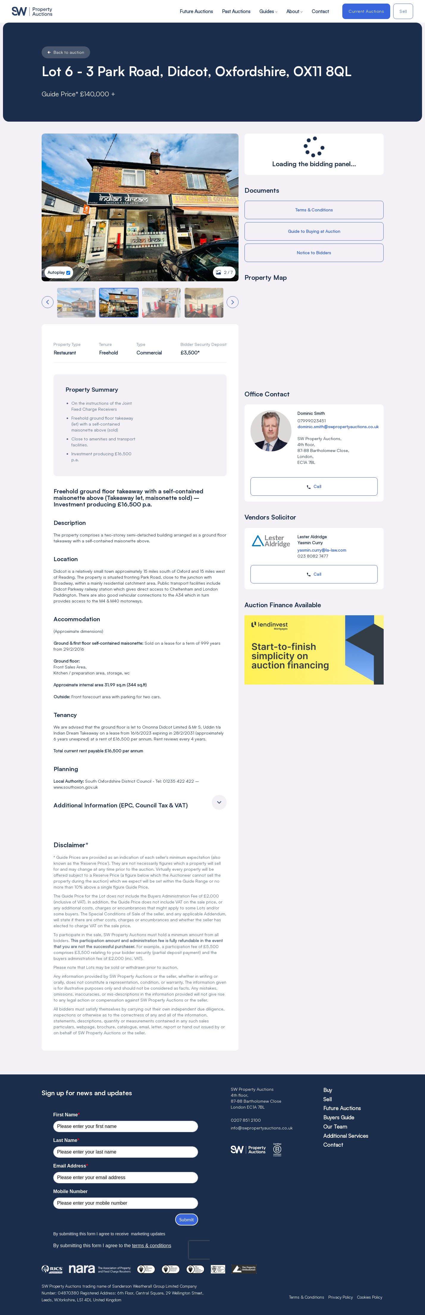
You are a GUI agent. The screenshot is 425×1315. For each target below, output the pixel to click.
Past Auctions (236, 11)
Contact (320, 11)
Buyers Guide (338, 1117)
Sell (403, 11)
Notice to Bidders (314, 252)
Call (314, 486)
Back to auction (66, 52)
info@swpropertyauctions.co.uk (262, 1127)
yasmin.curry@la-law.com (321, 550)
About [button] (294, 11)
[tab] (140, 803)
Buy (327, 1090)
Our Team (335, 1126)
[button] (48, 302)
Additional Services (345, 1135)
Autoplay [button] (56, 272)
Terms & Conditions (314, 209)
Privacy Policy (340, 1297)
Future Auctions (196, 11)
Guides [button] (268, 11)
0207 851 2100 (246, 1120)
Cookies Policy (369, 1297)
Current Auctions (366, 11)
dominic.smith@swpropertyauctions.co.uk (338, 426)
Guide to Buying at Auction (314, 231)
